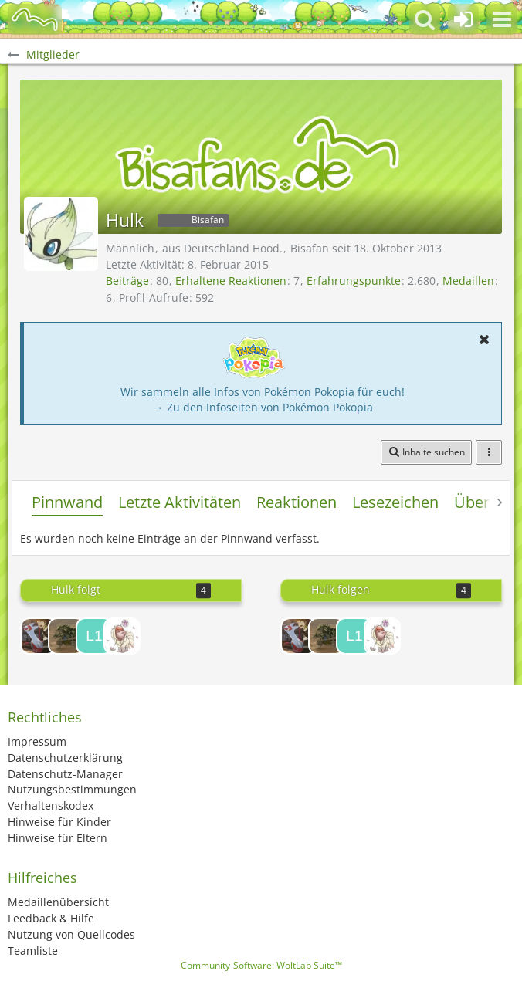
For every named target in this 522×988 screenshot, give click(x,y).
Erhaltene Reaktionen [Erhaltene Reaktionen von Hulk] (230, 280)
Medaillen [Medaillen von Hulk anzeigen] (468, 280)
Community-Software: (261, 965)
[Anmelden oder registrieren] (463, 19)
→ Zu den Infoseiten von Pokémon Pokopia (263, 407)
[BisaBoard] (35, 19)
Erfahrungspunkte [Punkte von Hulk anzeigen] (354, 280)
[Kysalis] (122, 636)
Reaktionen (296, 502)
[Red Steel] (38, 636)
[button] (501, 19)
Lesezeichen (395, 502)
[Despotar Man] (66, 636)
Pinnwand (67, 502)
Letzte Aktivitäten (179, 502)
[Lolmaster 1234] (94, 636)
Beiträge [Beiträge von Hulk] (127, 280)
